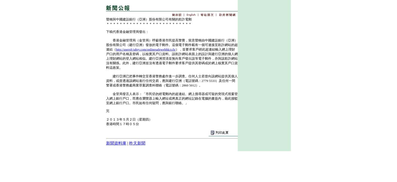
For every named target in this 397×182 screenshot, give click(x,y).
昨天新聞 (137, 143)
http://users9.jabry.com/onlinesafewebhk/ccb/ (146, 49)
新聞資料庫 (116, 143)
